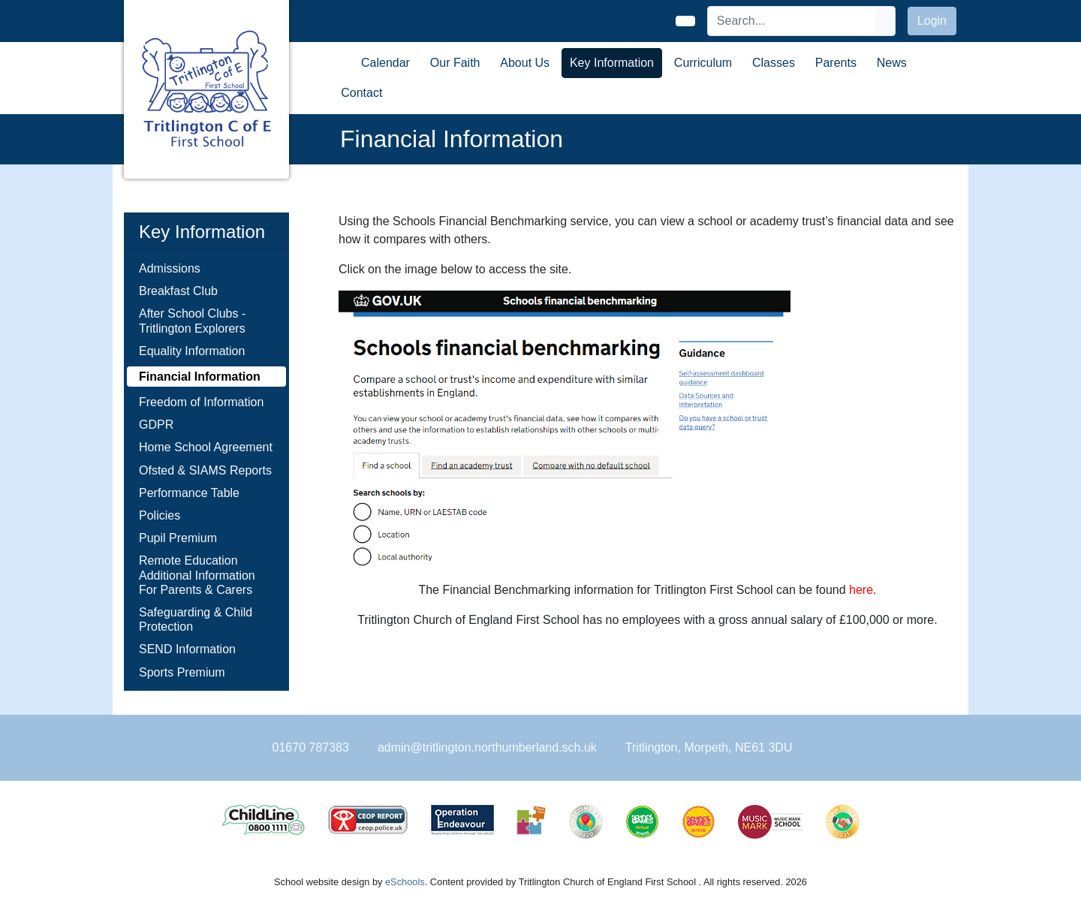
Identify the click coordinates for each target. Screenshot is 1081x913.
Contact (361, 92)
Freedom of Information (201, 402)
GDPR (156, 424)
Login (932, 20)
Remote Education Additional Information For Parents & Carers (197, 574)
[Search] (792, 21)
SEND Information (187, 649)
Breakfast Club (178, 291)
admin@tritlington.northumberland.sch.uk (487, 747)
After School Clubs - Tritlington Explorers (192, 320)
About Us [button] (525, 62)
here (861, 589)
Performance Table (189, 493)
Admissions (169, 268)
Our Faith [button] (455, 62)
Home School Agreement (206, 447)
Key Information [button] (612, 62)
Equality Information (192, 351)
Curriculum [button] (703, 62)
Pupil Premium (178, 538)
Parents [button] (836, 62)
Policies (159, 515)
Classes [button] (773, 62)
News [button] (892, 62)
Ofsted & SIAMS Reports (205, 470)
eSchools (405, 881)
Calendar (385, 62)
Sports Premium (182, 672)
